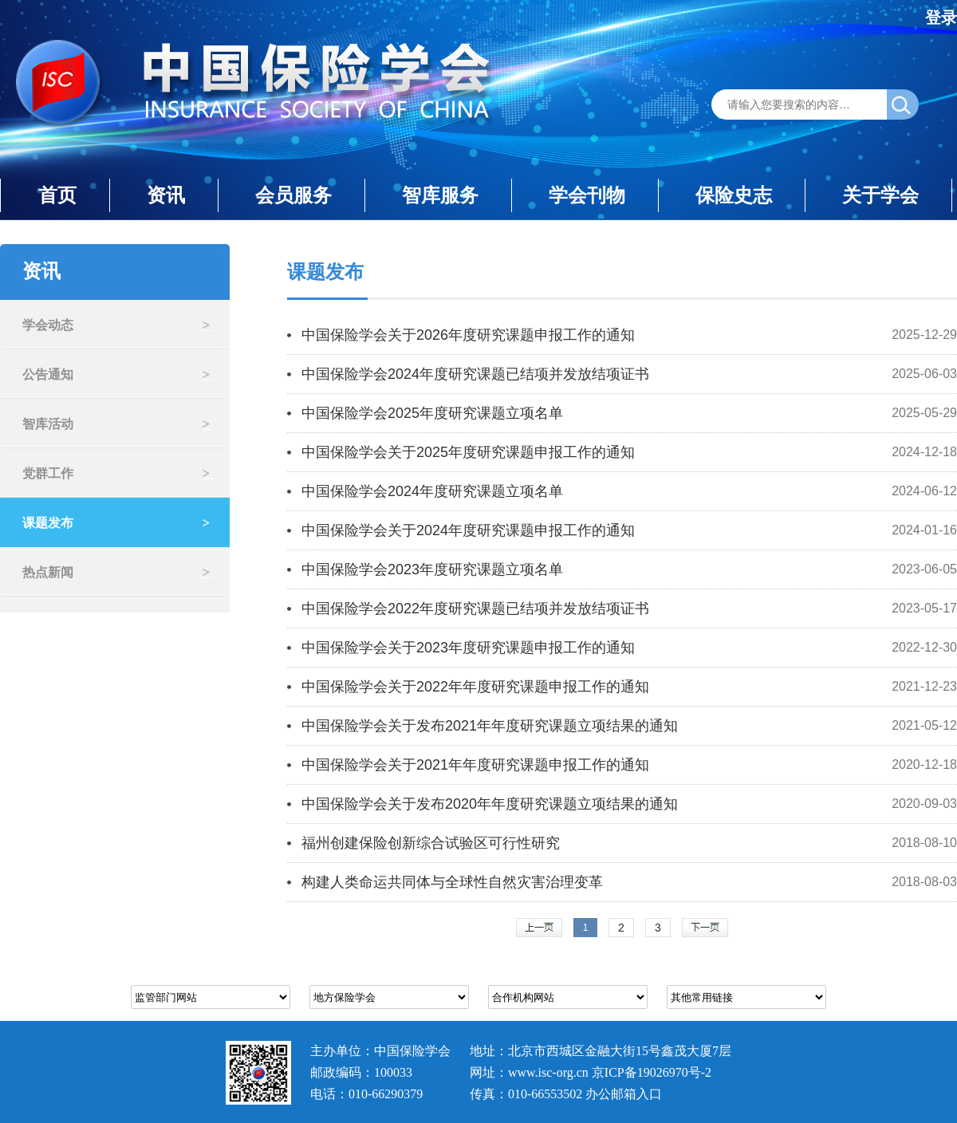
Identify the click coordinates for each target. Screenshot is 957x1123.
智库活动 (47, 424)
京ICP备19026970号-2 (651, 1072)
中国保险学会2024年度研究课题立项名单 (432, 491)
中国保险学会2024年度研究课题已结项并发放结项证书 (475, 374)
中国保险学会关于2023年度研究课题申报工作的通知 (468, 648)
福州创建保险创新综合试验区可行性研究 (430, 843)
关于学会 (880, 195)
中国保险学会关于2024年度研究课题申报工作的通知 (468, 530)
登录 (941, 17)
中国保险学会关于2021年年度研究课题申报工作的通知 (475, 765)
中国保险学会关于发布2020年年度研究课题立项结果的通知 (489, 804)
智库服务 (440, 195)
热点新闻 (47, 572)
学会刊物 (587, 195)
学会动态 (47, 325)
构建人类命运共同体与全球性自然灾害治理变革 (452, 882)
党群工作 (47, 473)
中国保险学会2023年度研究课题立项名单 (432, 569)
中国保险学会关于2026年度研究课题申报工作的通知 (468, 335)
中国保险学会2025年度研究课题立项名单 (432, 413)
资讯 (166, 195)
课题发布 (47, 523)
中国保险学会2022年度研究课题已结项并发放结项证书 (475, 609)
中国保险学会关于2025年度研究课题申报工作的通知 (468, 452)
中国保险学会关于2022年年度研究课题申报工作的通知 (475, 687)
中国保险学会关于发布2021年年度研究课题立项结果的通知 (489, 726)
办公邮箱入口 (623, 1094)
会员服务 (293, 195)
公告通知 (47, 374)
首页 (57, 195)
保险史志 (733, 195)
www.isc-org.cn (548, 1072)
